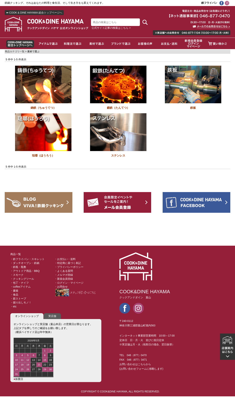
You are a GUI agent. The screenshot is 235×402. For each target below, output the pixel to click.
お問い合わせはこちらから (135, 364)
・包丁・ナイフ (19, 282)
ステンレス (118, 155)
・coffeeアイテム (20, 286)
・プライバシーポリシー (69, 266)
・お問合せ (61, 286)
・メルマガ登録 (64, 274)
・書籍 (14, 290)
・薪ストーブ (18, 298)
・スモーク (17, 274)
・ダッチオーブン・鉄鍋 (24, 262)
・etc (13, 306)
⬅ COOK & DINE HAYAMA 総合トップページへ (34, 12)
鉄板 (193, 107)
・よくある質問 (64, 270)
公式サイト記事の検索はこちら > (111, 27)
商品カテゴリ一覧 (14, 51)
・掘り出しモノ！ (20, 302)
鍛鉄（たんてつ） (118, 107)
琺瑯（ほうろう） (43, 155)
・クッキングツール (22, 278)
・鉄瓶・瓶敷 (18, 266)
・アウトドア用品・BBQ (25, 270)
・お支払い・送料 (65, 259)
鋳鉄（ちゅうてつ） (43, 107)
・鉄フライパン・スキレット (27, 259)
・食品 (14, 294)
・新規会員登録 (64, 278)
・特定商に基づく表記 (68, 262)
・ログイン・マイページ (69, 282)
